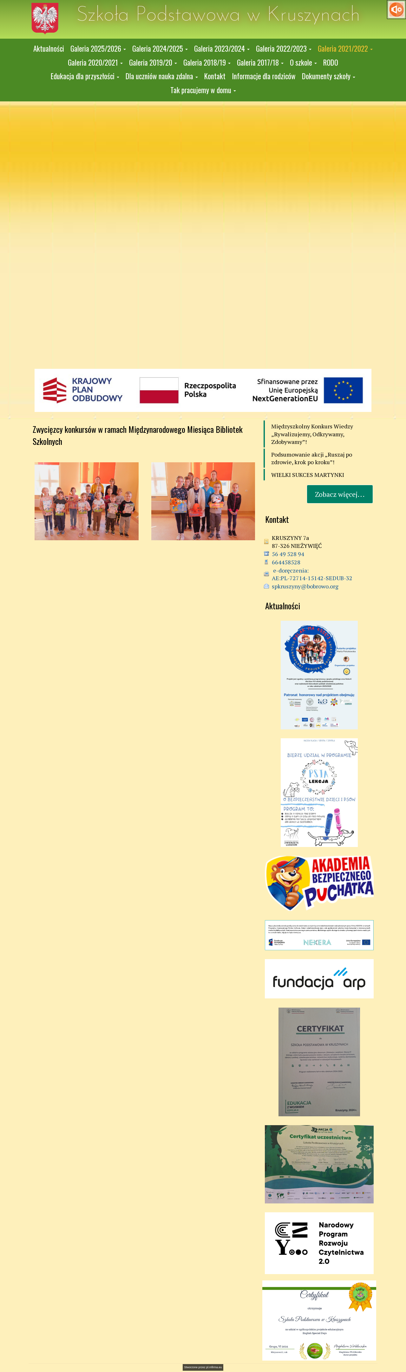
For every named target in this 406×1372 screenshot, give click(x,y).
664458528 (286, 562)
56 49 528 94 (288, 554)
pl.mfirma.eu (214, 1367)
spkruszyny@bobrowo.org (305, 586)
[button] (98, 48)
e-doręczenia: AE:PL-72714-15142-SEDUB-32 (312, 574)
